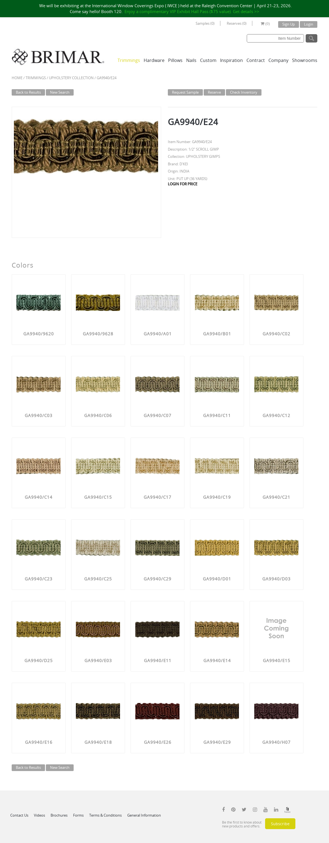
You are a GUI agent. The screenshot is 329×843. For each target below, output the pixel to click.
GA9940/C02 (276, 333)
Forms (78, 815)
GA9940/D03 (276, 579)
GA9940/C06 (98, 415)
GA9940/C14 (39, 497)
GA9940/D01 (217, 579)
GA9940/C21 (276, 497)
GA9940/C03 (39, 415)
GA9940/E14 (217, 660)
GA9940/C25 (98, 579)
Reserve (214, 92)
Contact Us (19, 815)
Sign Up (288, 24)
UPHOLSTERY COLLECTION (71, 77)
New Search (59, 92)
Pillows (175, 60)
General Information (144, 815)
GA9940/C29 (157, 579)
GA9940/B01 (217, 333)
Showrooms (304, 60)
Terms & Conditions (105, 815)
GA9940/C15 (98, 497)
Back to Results (28, 92)
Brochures (59, 815)
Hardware (154, 60)
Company (278, 60)
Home (17, 77)
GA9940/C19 (217, 497)
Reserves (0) (236, 23)
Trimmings (129, 60)
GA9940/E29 (217, 742)
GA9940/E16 (39, 742)
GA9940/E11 (157, 660)
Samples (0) (205, 23)
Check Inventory (243, 92)
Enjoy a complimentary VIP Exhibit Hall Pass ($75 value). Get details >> (191, 11)
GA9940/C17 (157, 497)
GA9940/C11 (217, 415)
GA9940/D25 (38, 660)
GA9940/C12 (276, 415)
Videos (39, 815)
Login (308, 24)
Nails (191, 60)
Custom (208, 60)
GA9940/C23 (39, 579)
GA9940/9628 (98, 333)
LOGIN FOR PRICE (182, 183)
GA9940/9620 (38, 333)
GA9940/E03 (98, 660)
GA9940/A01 (158, 333)
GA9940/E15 (276, 660)
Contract (255, 60)
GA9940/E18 (98, 742)
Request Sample (185, 92)
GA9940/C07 (157, 415)
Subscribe (280, 823)
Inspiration (231, 60)
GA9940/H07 (276, 742)
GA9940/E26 (157, 742)
